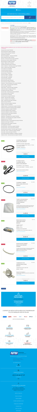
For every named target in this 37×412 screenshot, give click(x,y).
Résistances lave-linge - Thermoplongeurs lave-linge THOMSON (12, 120)
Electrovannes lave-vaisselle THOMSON (8, 81)
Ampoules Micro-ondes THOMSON (7, 50)
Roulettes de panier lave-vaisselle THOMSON (8, 123)
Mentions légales (18, 398)
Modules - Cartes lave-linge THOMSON (7, 97)
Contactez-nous (18, 406)
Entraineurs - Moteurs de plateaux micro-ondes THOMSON (11, 83)
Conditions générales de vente (18, 400)
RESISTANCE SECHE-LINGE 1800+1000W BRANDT (21, 222)
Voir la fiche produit (20, 148)
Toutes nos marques (18, 396)
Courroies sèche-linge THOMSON (6, 71)
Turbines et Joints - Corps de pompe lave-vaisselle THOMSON (11, 134)
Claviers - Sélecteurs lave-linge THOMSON (8, 67)
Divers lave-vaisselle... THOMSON (6, 74)
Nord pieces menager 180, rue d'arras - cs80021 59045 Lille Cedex (18, 359)
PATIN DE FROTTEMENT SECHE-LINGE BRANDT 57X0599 (22, 245)
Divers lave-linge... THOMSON (6, 73)
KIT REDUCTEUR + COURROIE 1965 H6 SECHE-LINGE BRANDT (21, 162)
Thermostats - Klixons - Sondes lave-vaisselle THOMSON (10, 130)
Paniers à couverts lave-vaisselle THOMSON (8, 103)
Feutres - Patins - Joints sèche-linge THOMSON (9, 84)
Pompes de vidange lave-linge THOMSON (8, 110)
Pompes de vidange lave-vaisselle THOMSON (9, 111)
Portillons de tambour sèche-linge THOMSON (9, 113)
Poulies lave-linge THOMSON (6, 114)
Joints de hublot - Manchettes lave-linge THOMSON (10, 91)
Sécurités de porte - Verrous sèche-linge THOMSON (10, 127)
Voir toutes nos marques (18, 319)
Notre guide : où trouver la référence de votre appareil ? (18, 20)
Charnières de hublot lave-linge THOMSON (8, 64)
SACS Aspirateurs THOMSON (6, 124)
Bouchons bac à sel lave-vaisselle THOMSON (8, 60)
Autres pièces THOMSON (5, 54)
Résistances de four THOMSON (6, 119)
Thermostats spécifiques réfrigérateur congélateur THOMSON (11, 133)
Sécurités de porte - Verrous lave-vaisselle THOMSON (10, 126)
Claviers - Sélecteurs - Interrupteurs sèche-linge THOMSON (11, 65)
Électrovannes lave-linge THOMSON (7, 80)
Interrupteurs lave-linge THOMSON (7, 90)
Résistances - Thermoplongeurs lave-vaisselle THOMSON (10, 117)
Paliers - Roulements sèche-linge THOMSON (8, 100)
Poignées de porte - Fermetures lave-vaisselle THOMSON (11, 106)
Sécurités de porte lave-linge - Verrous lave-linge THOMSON (11, 129)
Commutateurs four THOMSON (6, 68)
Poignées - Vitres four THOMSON (6, 104)
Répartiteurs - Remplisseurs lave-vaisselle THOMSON (10, 116)
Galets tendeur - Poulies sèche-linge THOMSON (9, 87)
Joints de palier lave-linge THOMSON (7, 93)
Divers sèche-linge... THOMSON (6, 77)
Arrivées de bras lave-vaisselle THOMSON (8, 51)
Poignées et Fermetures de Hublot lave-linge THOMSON (10, 107)
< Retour (3, 288)
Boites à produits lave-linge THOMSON (7, 57)
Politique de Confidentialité (18, 403)
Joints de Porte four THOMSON (6, 94)
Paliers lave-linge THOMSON (6, 101)
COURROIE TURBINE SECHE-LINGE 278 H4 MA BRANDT (22, 184)
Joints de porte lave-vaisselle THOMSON (8, 96)
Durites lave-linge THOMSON (6, 78)
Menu (18, 10)
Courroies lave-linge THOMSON (6, 70)
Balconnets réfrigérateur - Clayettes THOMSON (9, 55)
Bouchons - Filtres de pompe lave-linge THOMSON (9, 58)
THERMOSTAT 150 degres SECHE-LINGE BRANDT (21, 264)
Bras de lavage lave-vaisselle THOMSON (8, 61)
